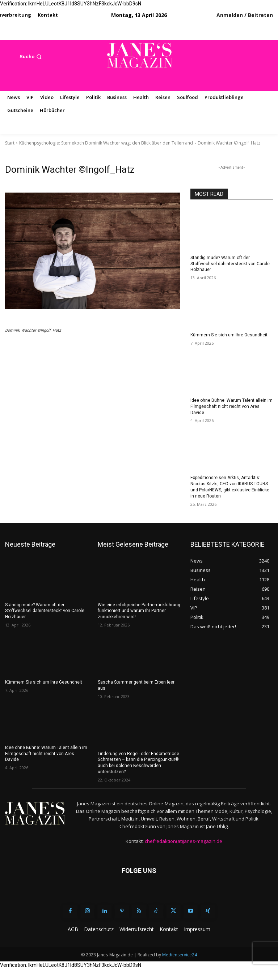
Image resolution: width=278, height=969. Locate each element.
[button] (31, 56)
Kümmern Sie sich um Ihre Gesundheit (229, 334)
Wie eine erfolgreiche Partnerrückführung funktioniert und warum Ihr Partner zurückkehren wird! (139, 611)
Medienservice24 (179, 955)
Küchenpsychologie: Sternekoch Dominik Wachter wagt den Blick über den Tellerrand (106, 143)
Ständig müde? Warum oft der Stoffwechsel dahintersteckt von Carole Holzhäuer (230, 263)
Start (9, 143)
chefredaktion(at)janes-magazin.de (183, 841)
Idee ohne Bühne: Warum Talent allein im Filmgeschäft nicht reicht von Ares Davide (231, 406)
